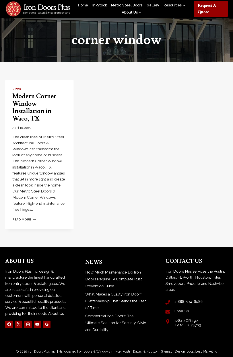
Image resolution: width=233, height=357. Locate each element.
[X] (18, 324)
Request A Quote (207, 8)
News (16, 89)
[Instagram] (28, 324)
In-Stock (99, 5)
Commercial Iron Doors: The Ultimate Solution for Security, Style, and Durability (116, 323)
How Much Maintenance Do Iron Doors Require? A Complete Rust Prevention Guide (113, 279)
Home (83, 5)
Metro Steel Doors (126, 5)
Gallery (153, 5)
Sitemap (167, 351)
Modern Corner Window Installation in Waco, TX (34, 107)
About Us (56, 313)
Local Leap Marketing (201, 351)
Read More (24, 219)
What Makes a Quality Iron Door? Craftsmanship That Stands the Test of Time (115, 301)
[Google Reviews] (46, 324)
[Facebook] (9, 324)
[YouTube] (37, 324)
